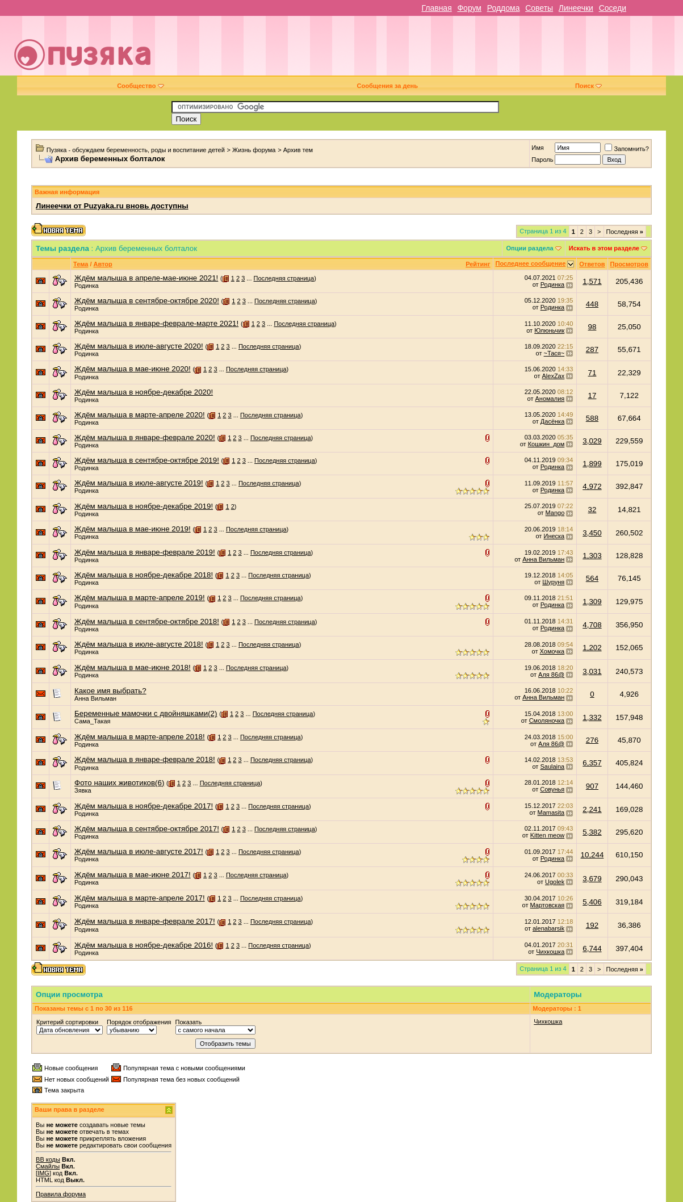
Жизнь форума (253, 149)
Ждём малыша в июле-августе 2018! (138, 644)
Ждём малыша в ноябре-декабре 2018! (143, 575)
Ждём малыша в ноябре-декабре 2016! (143, 945)
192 (592, 925)
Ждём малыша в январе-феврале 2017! (144, 921)
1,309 (592, 601)
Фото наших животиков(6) (119, 782)
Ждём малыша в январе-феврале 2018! (144, 759)
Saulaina (552, 766)
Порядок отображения (139, 1022)
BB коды (48, 1159)
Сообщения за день (387, 85)
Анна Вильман (543, 559)
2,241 (592, 809)
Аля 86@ (551, 674)
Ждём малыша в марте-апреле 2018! (139, 736)
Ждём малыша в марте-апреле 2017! (139, 898)
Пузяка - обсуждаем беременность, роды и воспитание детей (136, 149)
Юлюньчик (549, 330)
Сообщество (140, 85)
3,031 (592, 671)
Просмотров (629, 264)
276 (592, 740)
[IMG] (43, 1173)
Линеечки (576, 7)
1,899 (592, 463)
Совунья (552, 789)
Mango (555, 512)
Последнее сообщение (531, 263)
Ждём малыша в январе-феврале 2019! (144, 552)
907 (592, 786)
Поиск (588, 85)
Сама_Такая (92, 721)
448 (592, 304)
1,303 (592, 555)
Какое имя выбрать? (110, 690)
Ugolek (554, 881)
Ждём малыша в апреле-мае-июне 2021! (146, 278)
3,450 (592, 533)
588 (592, 418)
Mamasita (551, 812)
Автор (103, 264)
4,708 (592, 625)
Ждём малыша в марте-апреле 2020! (139, 415)
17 (592, 395)
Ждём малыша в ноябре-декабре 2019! (143, 506)
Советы (539, 7)
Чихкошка (550, 951)
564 (592, 578)
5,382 (592, 832)
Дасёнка (552, 421)
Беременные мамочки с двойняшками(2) (145, 713)
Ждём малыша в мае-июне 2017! (132, 874)
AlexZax (553, 375)
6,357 (592, 763)
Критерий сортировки (67, 1022)
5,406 (592, 902)
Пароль (542, 159)
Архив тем (298, 149)
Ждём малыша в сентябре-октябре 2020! (146, 300)
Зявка (82, 790)
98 (592, 327)
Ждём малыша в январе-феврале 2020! (144, 437)
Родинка (86, 285)
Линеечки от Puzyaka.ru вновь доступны (112, 206)
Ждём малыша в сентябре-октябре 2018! (146, 621)
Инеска (553, 536)
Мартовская (547, 905)
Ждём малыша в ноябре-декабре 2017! (143, 806)
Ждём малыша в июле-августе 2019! (138, 483)
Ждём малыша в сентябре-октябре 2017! (146, 828)
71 (592, 372)
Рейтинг (478, 264)
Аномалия (550, 398)
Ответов (592, 264)
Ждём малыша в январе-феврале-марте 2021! (156, 323)
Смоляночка (547, 720)
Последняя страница (284, 278)
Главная (436, 7)
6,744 (592, 948)
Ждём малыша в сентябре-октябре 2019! (146, 460)
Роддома (503, 7)
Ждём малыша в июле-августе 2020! (138, 346)
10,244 (592, 855)
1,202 (592, 647)
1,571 (592, 281)
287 (592, 349)
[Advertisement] (423, 50)
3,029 (592, 441)
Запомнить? (627, 148)
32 (592, 509)
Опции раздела (529, 248)
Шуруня (553, 582)
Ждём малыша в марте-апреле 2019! (139, 597)
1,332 (592, 717)
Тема (80, 264)
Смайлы (48, 1166)
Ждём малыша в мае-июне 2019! (132, 529)
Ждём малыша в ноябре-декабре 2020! (143, 392)
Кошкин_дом (546, 444)
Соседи (612, 7)
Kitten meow (547, 835)
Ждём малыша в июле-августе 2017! (138, 851)
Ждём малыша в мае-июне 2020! (132, 369)
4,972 (592, 486)
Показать (188, 1022)
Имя (537, 147)
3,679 (592, 878)
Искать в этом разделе (604, 248)
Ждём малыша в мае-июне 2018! (132, 667)
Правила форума (61, 1194)
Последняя (624, 231)
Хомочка (552, 651)
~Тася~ (554, 353)
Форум (469, 7)
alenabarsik (548, 928)
